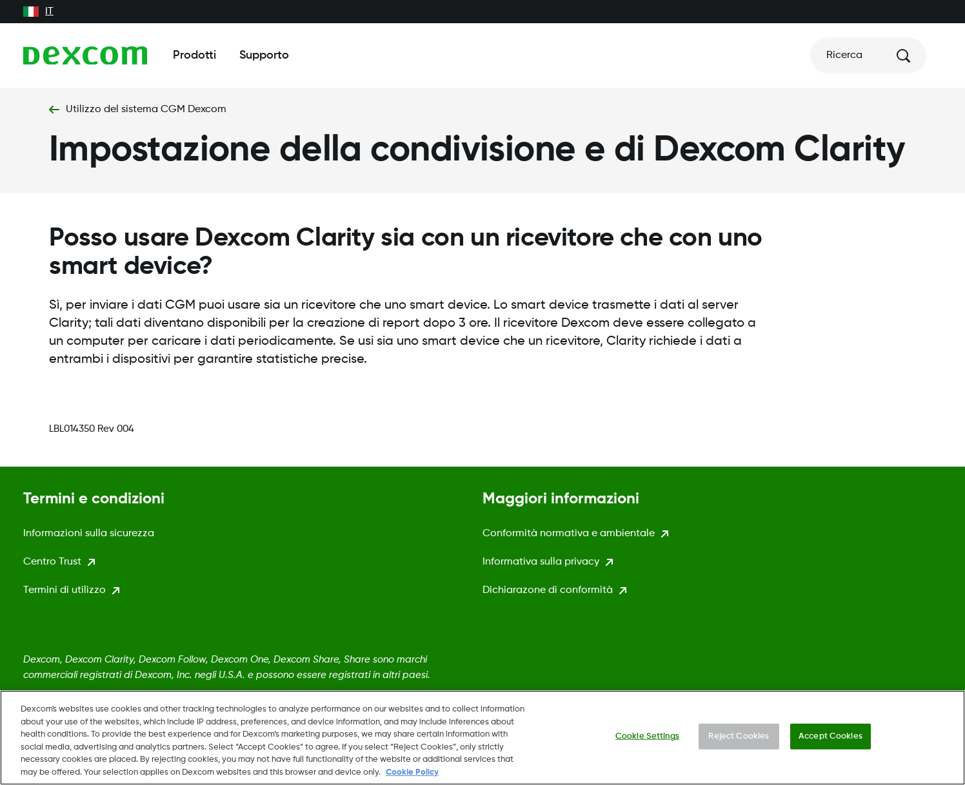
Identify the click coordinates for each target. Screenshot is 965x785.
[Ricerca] (868, 55)
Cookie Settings (647, 737)
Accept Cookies (830, 737)
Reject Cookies (738, 737)
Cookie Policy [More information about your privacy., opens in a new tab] (412, 773)
